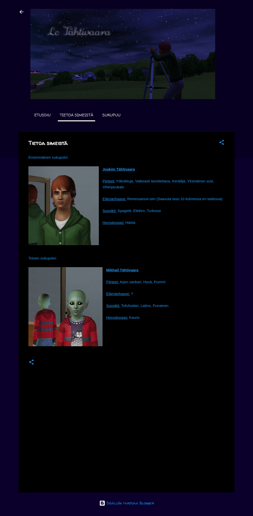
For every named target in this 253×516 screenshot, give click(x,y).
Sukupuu (111, 115)
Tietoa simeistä (76, 115)
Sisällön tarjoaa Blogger (126, 503)
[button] (222, 143)
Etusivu (42, 115)
